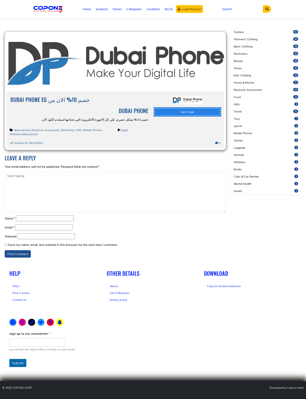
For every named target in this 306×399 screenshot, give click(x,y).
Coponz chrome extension (224, 286)
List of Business (120, 293)
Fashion (266, 32)
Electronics (68, 130)
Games (266, 140)
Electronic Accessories (45, 130)
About (114, 286)
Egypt (124, 130)
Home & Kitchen (266, 82)
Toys (266, 119)
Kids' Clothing (266, 75)
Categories (134, 9)
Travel (266, 111)
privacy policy (118, 300)
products (102, 9)
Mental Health (266, 184)
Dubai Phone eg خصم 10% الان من (50, 100)
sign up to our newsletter (29, 334)
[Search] (241, 9)
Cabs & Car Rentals (266, 176)
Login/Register (189, 9)
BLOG (169, 9)
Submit (17, 363)
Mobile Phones (92, 130)
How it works (20, 293)
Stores (117, 9)
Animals (266, 155)
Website (11, 236)
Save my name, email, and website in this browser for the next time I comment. (63, 245)
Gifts (79, 130)
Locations (153, 9)
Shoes (266, 68)
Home (87, 9)
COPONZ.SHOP (22, 387)
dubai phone (22, 130)
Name (10, 218)
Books (266, 169)
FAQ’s (16, 286)
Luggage (266, 147)
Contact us (19, 300)
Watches (15, 134)
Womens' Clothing (266, 39)
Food (266, 97)
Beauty (266, 61)
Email (9, 227)
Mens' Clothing (266, 46)
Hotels (266, 191)
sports (266, 126)
